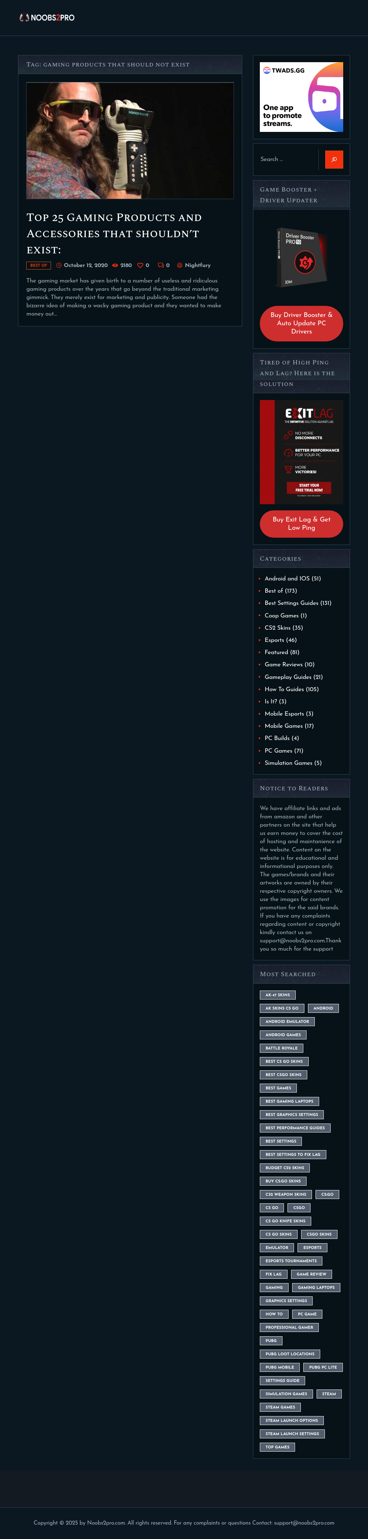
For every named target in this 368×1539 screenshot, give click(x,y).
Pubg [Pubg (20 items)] (271, 1341)
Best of (38, 266)
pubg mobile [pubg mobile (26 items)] (280, 1368)
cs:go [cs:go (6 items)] (327, 1195)
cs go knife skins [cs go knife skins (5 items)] (285, 1221)
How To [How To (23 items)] (274, 1315)
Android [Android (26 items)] (323, 1009)
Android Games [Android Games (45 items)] (283, 1035)
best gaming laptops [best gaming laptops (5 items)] (289, 1102)
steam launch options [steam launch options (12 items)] (292, 1421)
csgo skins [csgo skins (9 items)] (319, 1235)
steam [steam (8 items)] (329, 1394)
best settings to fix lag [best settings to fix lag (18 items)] (293, 1155)
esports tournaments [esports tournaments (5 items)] (291, 1261)
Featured (276, 652)
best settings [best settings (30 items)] (281, 1142)
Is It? (271, 702)
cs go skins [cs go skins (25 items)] (279, 1235)
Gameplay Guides (288, 677)
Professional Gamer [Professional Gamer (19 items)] (289, 1328)
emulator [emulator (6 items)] (277, 1248)
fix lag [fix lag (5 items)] (274, 1275)
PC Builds (277, 738)
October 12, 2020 (85, 265)
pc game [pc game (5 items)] (307, 1315)
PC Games (279, 751)
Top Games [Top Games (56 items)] (277, 1448)
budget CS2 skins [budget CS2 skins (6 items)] (285, 1168)
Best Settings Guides (291, 603)
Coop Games (282, 616)
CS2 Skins (278, 628)
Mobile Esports (284, 714)
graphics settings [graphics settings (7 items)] (286, 1301)
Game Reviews (284, 665)
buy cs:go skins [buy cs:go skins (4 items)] (283, 1182)
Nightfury (197, 265)
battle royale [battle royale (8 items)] (282, 1049)
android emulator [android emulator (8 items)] (287, 1022)
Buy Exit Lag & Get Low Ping (301, 524)
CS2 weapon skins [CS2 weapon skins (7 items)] (286, 1195)
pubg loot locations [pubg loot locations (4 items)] (290, 1354)
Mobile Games (284, 726)
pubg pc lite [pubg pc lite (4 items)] (323, 1368)
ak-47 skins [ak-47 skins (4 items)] (278, 995)
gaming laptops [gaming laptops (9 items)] (316, 1288)
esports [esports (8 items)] (312, 1248)
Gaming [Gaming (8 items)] (274, 1288)
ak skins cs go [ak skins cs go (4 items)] (282, 1009)
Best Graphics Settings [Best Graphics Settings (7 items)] (292, 1115)
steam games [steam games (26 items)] (280, 1408)
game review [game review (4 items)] (312, 1275)
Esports (274, 640)
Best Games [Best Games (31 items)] (278, 1088)
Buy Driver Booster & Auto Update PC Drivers (302, 323)
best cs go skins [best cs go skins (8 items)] (284, 1062)
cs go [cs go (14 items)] (272, 1208)
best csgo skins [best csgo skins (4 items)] (284, 1075)
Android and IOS (287, 579)
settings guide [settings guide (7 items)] (282, 1381)
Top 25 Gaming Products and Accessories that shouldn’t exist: (114, 234)
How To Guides (284, 689)
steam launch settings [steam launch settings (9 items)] (292, 1434)
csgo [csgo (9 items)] (299, 1208)
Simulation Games (288, 763)
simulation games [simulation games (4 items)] (286, 1394)
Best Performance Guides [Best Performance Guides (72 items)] (295, 1128)
